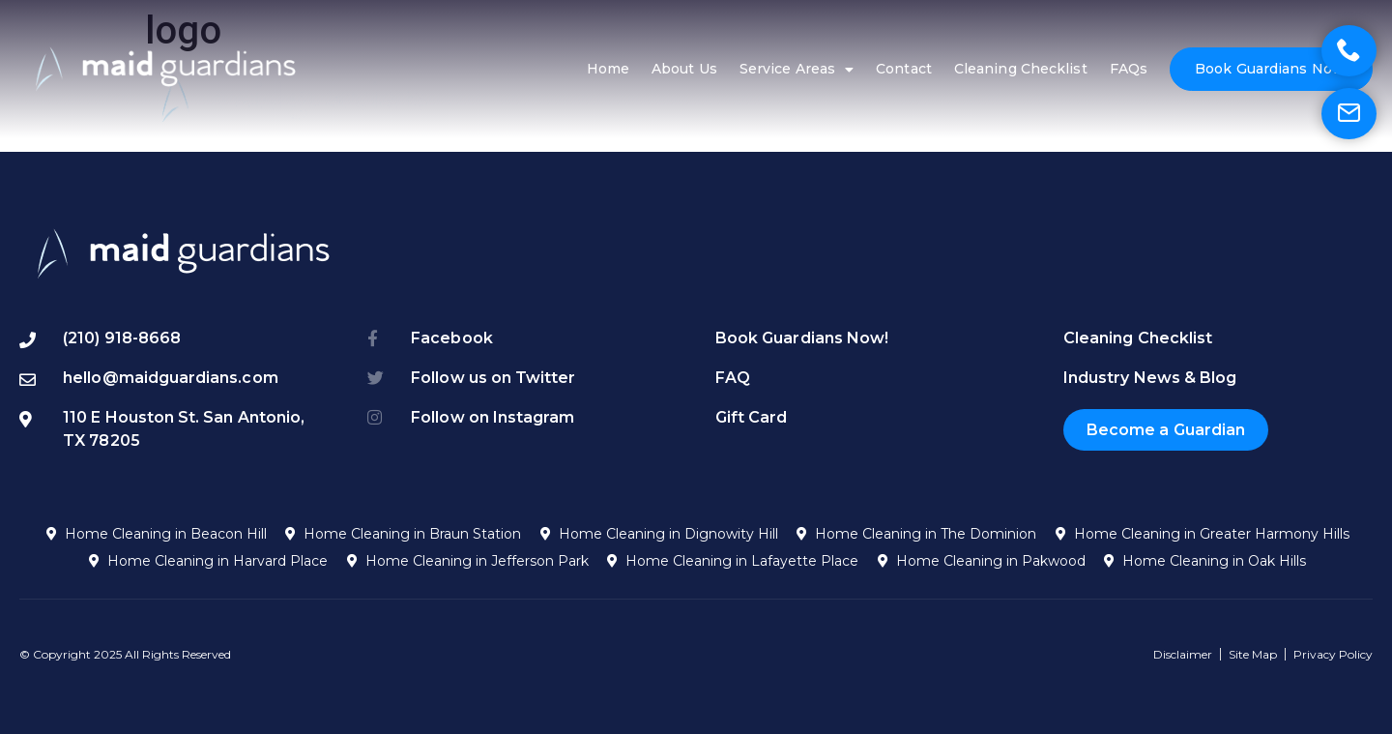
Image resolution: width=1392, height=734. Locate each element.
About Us (684, 68)
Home (608, 68)
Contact (904, 68)
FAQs (1128, 68)
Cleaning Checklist (1021, 68)
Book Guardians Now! (1271, 68)
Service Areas (797, 69)
